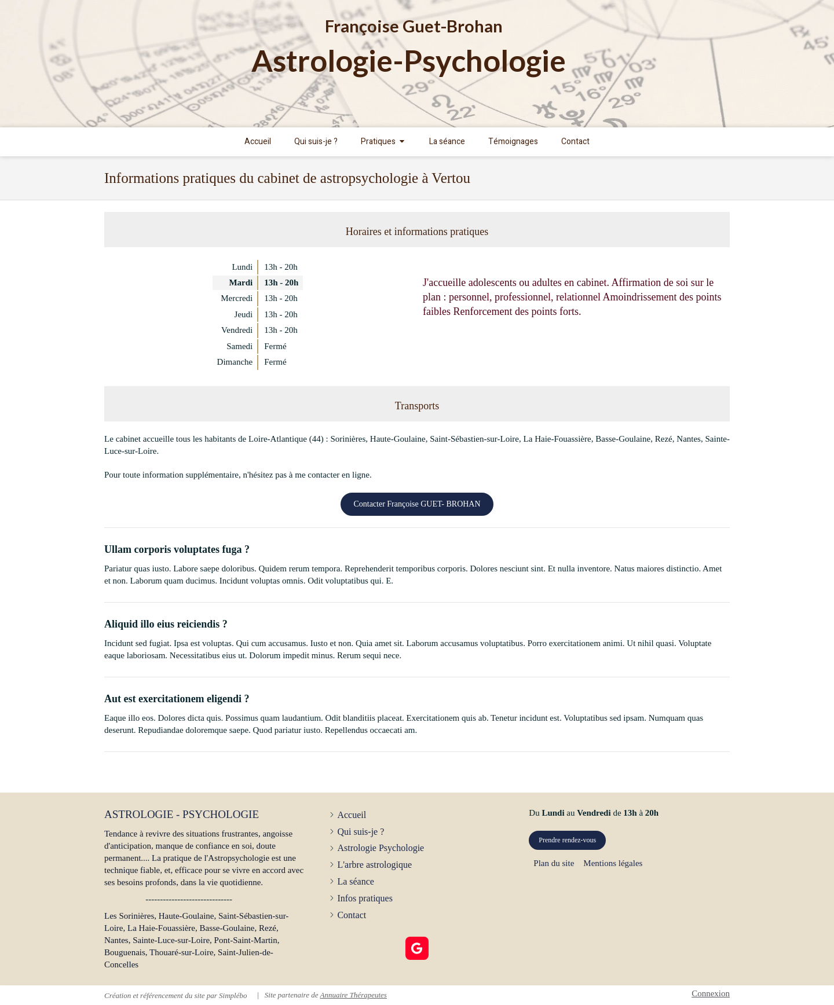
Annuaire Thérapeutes (353, 995)
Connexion (711, 993)
